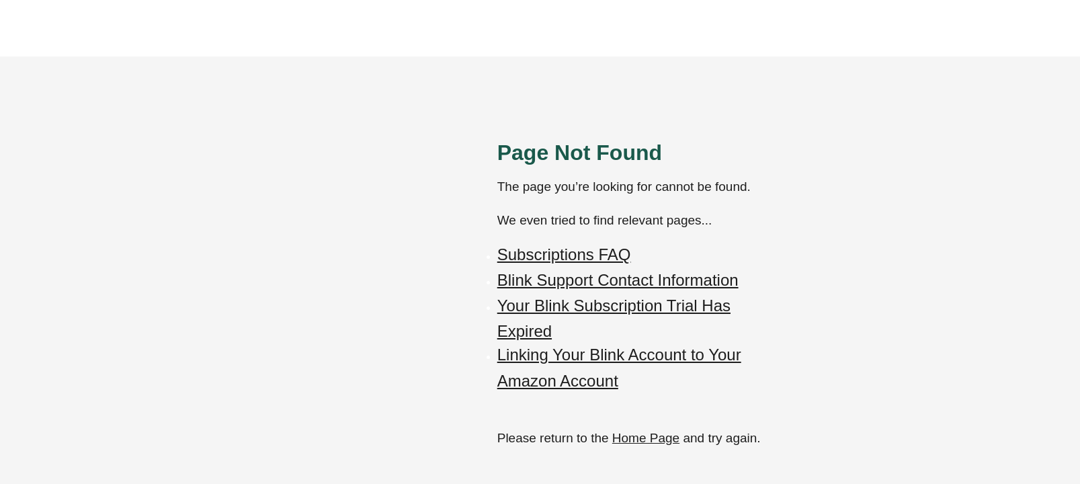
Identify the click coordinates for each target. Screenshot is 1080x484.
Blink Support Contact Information (618, 280)
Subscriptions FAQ (564, 254)
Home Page (645, 438)
